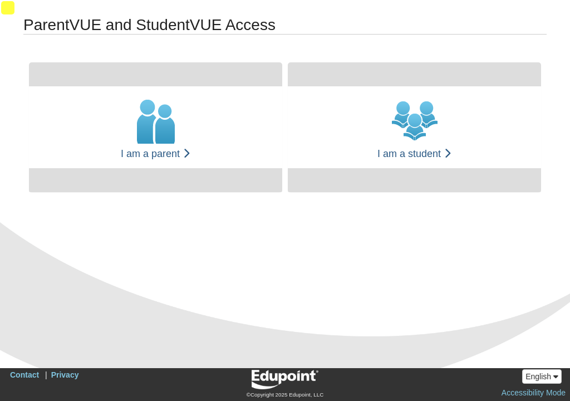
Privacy (65, 374)
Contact (24, 374)
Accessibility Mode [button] (534, 392)
